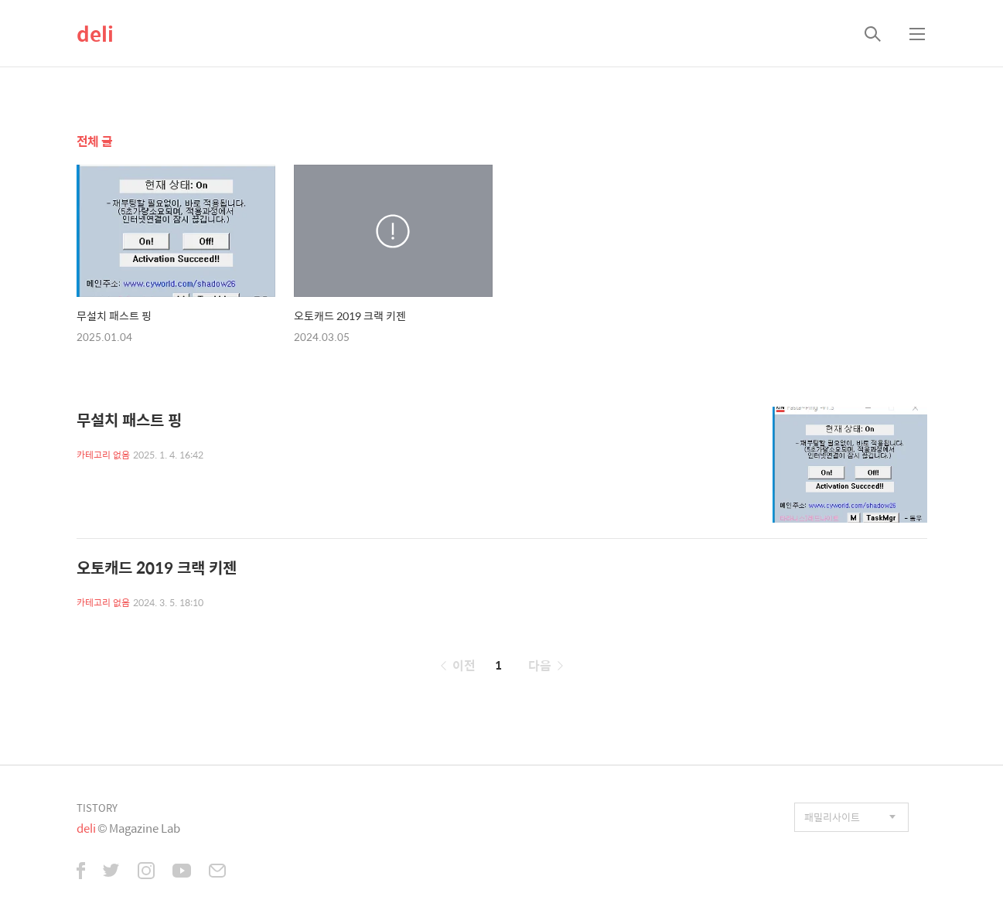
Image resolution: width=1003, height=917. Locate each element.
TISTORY (97, 807)
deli (95, 33)
